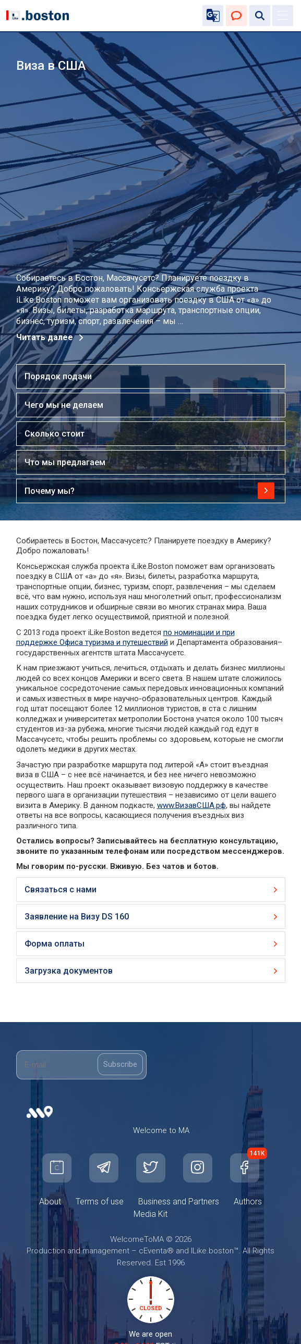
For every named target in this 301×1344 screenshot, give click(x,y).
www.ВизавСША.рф (191, 805)
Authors (248, 1201)
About (50, 1201)
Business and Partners (178, 1201)
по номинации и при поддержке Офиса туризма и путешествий (125, 638)
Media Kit (150, 1214)
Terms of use (100, 1201)
